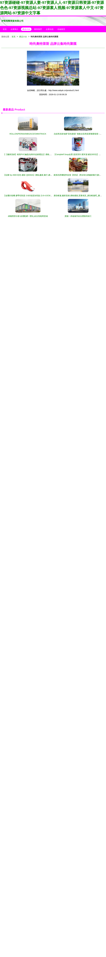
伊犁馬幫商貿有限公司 (12, 21)
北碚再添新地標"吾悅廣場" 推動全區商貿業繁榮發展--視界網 (79, 134)
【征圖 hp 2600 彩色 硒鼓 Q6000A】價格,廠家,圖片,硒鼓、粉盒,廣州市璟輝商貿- (38, 175)
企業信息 (50, 29)
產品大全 (26, 29)
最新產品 (8, 109)
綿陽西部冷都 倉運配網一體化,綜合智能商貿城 (28, 216)
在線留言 (61, 29)
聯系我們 (38, 29)
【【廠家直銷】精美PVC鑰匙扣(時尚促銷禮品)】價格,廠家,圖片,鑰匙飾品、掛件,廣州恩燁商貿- (44, 154)
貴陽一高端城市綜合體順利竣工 (78, 216)
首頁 (5, 29)
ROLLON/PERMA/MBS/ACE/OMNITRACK (28, 134)
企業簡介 (14, 29)
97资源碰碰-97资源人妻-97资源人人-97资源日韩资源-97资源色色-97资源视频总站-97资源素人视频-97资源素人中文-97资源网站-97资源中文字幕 (52, 7)
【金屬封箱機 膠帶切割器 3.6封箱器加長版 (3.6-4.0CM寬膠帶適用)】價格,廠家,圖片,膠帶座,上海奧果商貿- (48, 195)
